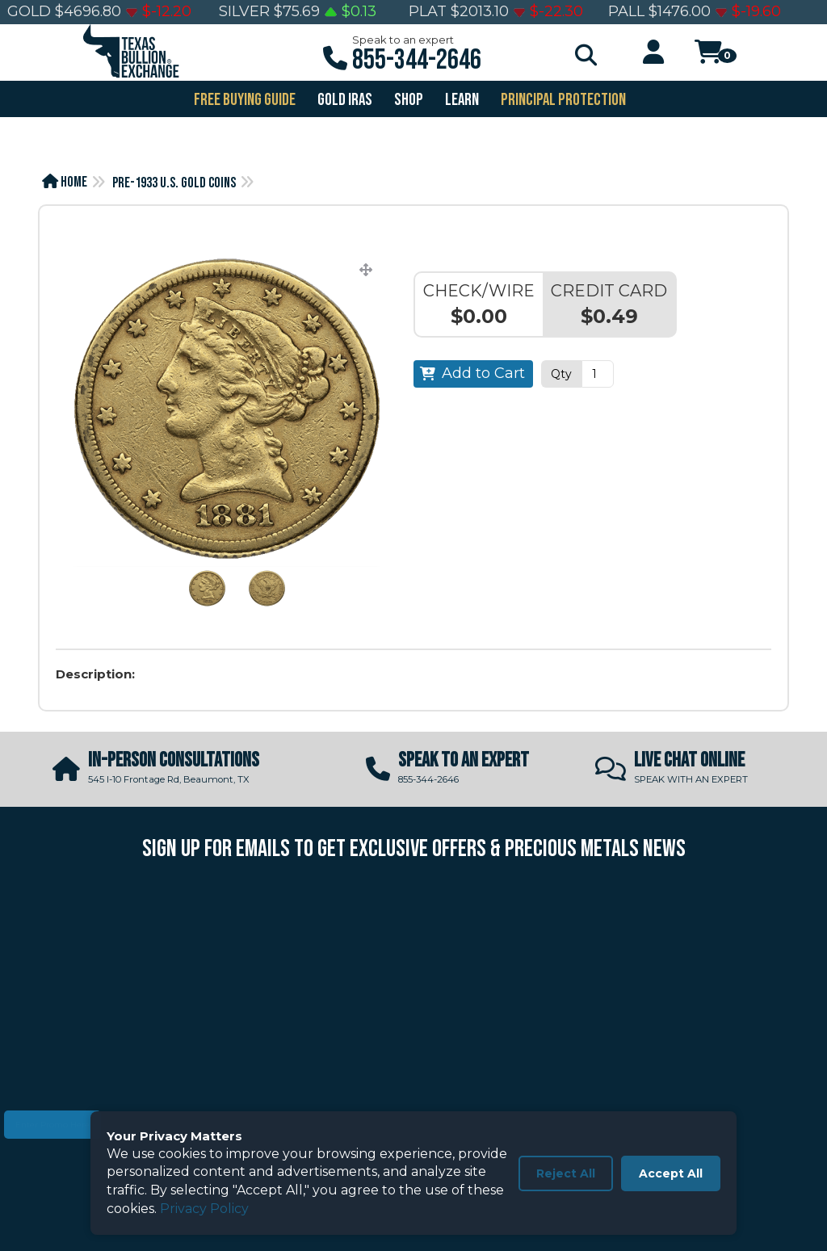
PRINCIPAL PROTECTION (562, 100)
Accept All (671, 1173)
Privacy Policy (204, 1208)
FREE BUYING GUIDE (243, 100)
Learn (461, 100)
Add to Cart (483, 373)
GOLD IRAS (343, 100)
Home (64, 182)
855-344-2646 (416, 60)
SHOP (407, 100)
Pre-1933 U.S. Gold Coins (174, 182)
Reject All (565, 1173)
